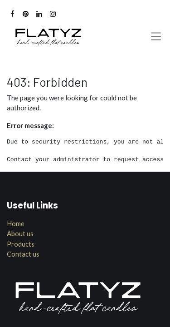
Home (15, 223)
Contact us (23, 254)
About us (20, 233)
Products (20, 244)
